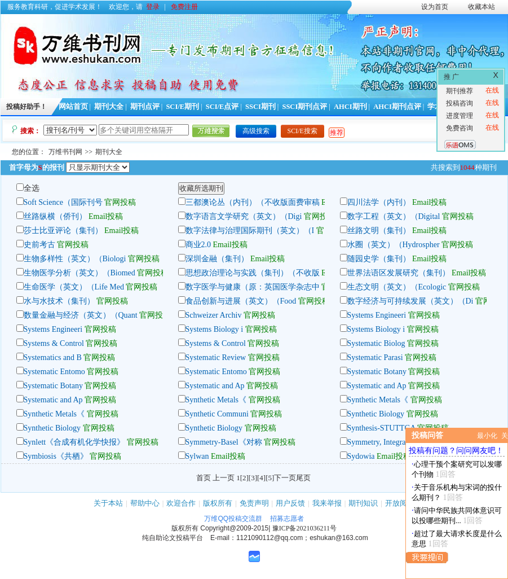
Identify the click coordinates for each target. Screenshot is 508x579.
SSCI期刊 (260, 107)
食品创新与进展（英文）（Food (241, 301)
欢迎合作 (181, 503)
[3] (253, 477)
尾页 (303, 477)
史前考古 (39, 244)
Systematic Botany (377, 371)
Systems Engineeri (377, 315)
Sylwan (197, 456)
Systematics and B (53, 357)
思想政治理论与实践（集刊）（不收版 (252, 273)
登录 (153, 7)
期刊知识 (363, 503)
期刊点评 (145, 107)
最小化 (487, 436)
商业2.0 (198, 244)
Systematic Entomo (54, 371)
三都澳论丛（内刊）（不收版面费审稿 (252, 202)
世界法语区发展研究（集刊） (398, 273)
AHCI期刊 (350, 107)
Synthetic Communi (217, 414)
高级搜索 (256, 131)
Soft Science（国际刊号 (63, 202)
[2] (244, 477)
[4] (261, 477)
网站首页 (73, 107)
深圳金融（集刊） (217, 259)
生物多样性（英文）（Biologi (75, 259)
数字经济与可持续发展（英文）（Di (410, 301)
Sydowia (361, 456)
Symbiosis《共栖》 (56, 456)
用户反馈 (290, 503)
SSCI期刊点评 (304, 107)
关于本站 (108, 503)
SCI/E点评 (222, 107)
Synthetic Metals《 (216, 400)
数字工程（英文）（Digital (394, 216)
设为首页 (434, 7)
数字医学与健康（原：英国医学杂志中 (252, 287)
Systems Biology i (214, 329)
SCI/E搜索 (302, 131)
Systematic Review (215, 357)
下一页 (285, 477)
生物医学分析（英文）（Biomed (79, 273)
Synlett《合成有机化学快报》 (74, 442)
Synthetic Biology (376, 414)
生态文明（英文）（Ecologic (397, 287)
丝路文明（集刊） (378, 230)
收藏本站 (481, 7)
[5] (270, 477)
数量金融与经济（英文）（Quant (81, 315)
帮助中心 (145, 503)
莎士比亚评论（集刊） (63, 230)
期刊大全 (108, 107)
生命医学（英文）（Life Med (74, 287)
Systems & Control (54, 343)
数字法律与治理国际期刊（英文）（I (250, 230)
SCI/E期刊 (182, 107)
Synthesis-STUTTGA (381, 428)
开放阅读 (399, 503)
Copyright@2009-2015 (234, 528)
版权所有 (217, 503)
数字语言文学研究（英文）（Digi (243, 216)
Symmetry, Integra (376, 442)
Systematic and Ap (215, 385)
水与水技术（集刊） (59, 301)
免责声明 (254, 503)
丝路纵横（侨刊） (55, 216)
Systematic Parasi (375, 357)
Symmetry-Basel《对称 (223, 442)
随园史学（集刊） (378, 259)
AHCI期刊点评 (397, 107)
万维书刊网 (65, 152)
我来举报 (327, 503)
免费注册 (184, 7)
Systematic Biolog (376, 343)
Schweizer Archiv (214, 315)
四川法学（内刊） (378, 202)
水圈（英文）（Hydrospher (393, 244)
